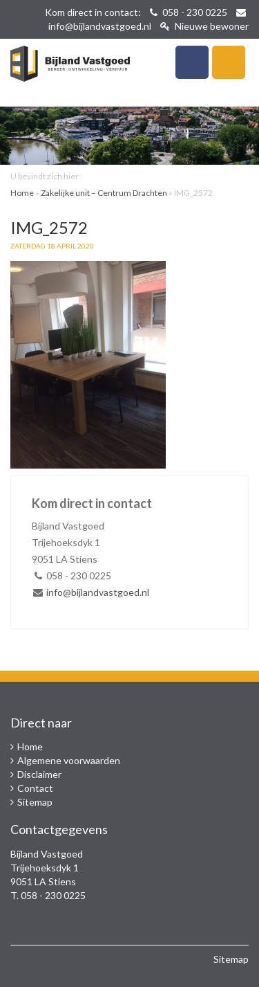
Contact (35, 788)
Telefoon (192, 62)
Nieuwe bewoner (204, 26)
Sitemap (34, 802)
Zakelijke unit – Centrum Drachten (104, 193)
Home (22, 193)
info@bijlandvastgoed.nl (99, 26)
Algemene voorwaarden (68, 760)
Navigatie (228, 62)
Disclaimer (39, 774)
